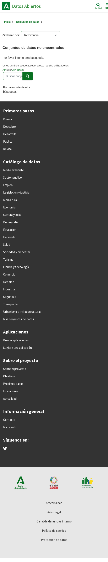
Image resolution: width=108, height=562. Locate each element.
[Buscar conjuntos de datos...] (18, 76)
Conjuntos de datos (27, 21)
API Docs (17, 70)
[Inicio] (7, 21)
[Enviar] (27, 76)
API (4, 70)
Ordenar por (10, 35)
